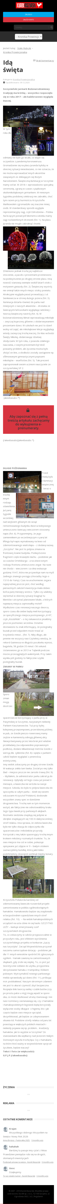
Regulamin (38, 1196)
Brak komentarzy (45, 60)
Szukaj (51, 27)
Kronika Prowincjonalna (24, 79)
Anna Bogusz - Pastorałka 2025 (16, 1140)
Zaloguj (28, 14)
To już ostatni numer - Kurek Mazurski (19, 1176)
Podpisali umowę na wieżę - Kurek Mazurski (21, 1162)
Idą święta (13, 66)
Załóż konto (28, 20)
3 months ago (37, 1140)
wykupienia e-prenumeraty (30, 426)
